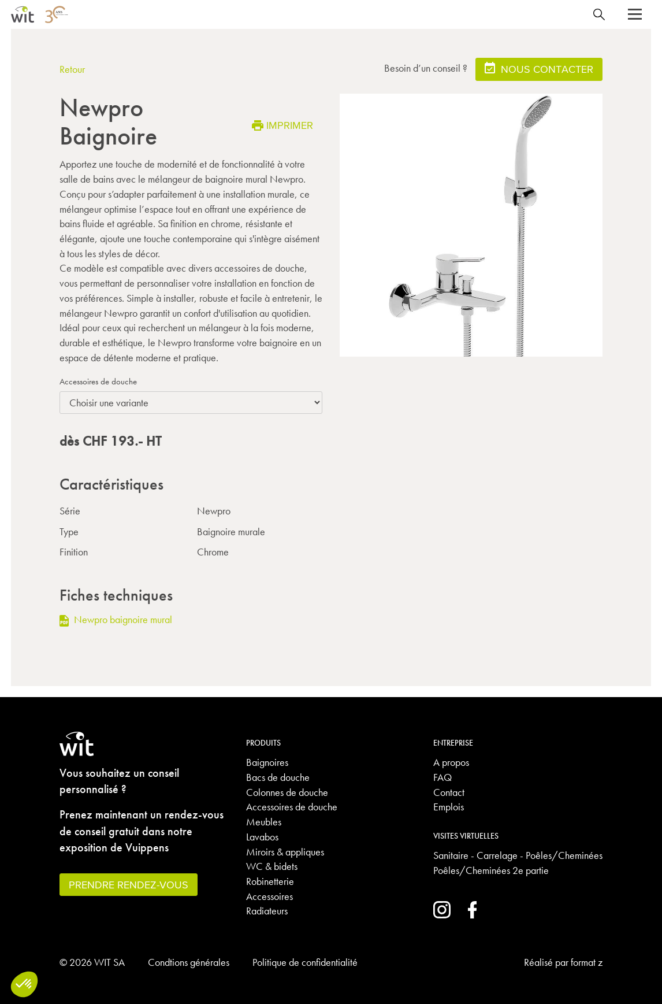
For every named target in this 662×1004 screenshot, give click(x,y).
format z (587, 962)
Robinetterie (270, 881)
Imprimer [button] (282, 125)
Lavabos (262, 836)
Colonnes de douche (287, 792)
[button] (634, 14)
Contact (448, 792)
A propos (451, 762)
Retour (72, 69)
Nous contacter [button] (539, 68)
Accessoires (269, 896)
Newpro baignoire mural (115, 619)
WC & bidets (271, 866)
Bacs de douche (278, 777)
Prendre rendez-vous (128, 885)
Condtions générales (188, 962)
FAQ (442, 777)
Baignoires (267, 762)
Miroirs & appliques (285, 851)
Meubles (263, 821)
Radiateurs (267, 910)
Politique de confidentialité (305, 962)
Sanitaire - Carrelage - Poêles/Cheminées (518, 855)
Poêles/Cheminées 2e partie (491, 870)
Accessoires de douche (98, 381)
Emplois (448, 806)
